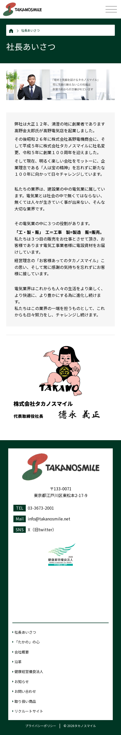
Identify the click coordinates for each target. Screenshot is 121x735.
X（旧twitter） (42, 529)
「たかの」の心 (27, 641)
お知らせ (21, 681)
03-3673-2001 (41, 508)
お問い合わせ (25, 691)
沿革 (18, 661)
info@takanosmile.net (49, 519)
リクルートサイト (28, 711)
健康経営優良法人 (28, 671)
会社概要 (21, 651)
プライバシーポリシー (40, 725)
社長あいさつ (30, 30)
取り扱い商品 (25, 701)
